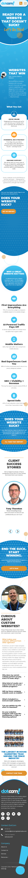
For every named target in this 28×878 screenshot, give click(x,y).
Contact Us (4, 850)
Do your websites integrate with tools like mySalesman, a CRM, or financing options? (11, 714)
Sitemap (3, 868)
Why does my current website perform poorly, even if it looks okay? (11, 676)
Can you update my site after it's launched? (11, 706)
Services (3, 854)
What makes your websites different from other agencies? (11, 640)
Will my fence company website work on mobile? (12, 692)
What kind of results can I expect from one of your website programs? (12, 684)
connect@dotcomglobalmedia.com (16, 831)
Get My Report (8, 211)
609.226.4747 (9, 837)
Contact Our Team (14, 773)
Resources (5, 857)
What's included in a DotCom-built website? (11, 700)
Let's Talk (14, 568)
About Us (4, 847)
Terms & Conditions (17, 866)
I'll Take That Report (14, 442)
